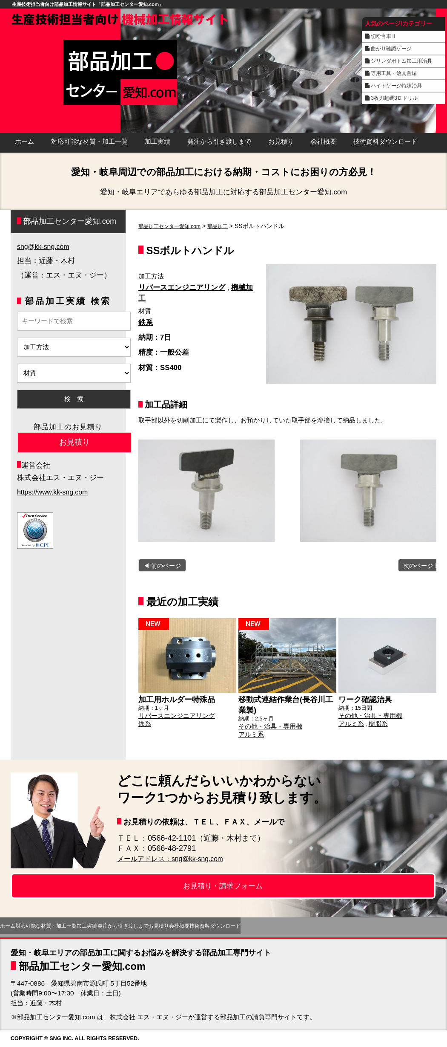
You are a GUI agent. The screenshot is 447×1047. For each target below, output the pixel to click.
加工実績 (157, 141)
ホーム (24, 141)
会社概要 (323, 141)
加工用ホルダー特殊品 (172, 698)
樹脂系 (373, 721)
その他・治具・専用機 (266, 723)
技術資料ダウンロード (385, 141)
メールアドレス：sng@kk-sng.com (177, 858)
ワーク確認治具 (362, 698)
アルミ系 (249, 731)
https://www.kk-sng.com (54, 492)
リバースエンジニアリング (181, 287)
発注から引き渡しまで (219, 141)
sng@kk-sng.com (44, 247)
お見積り (281, 141)
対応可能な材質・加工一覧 (89, 141)
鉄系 (145, 322)
